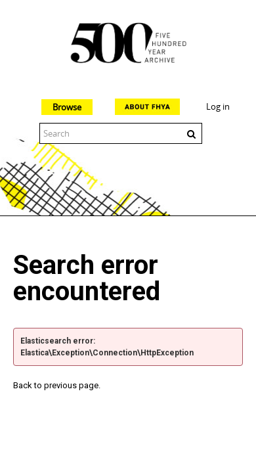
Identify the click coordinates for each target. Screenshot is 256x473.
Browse (67, 107)
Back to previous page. (56, 385)
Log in (218, 106)
